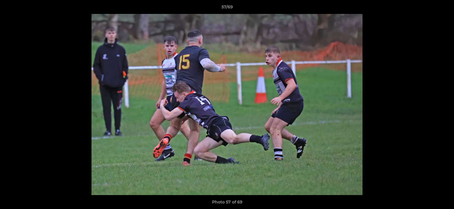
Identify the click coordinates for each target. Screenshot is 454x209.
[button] (443, 8)
